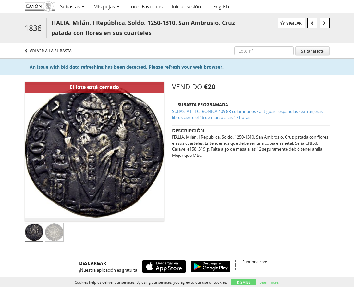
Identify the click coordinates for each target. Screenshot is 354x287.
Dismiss (243, 282)
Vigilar (294, 23)
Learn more (268, 282)
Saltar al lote (312, 51)
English (221, 6)
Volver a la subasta (51, 51)
